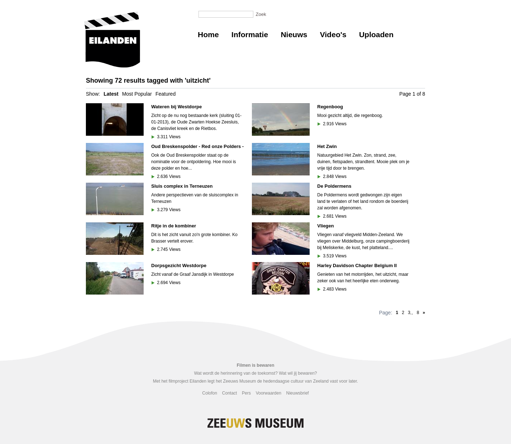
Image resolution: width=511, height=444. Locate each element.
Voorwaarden (268, 393)
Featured (166, 94)
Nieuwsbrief (297, 393)
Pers (246, 393)
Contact (229, 393)
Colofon (209, 393)
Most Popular (137, 94)
